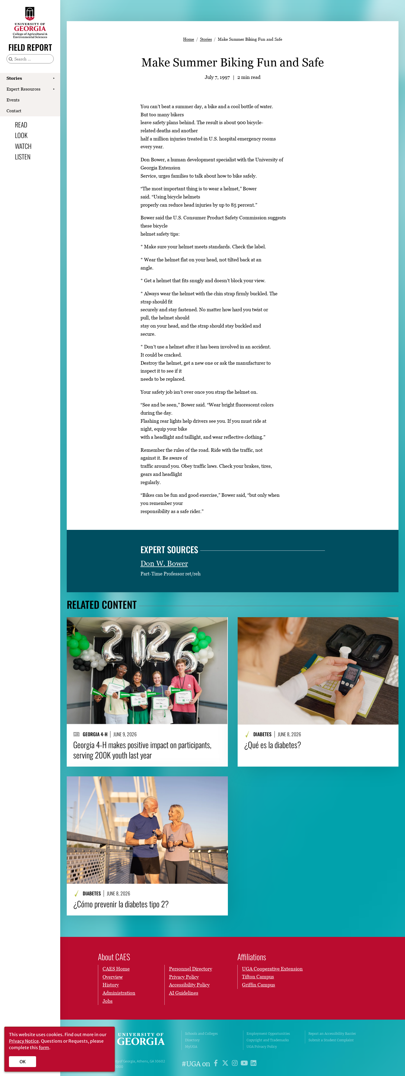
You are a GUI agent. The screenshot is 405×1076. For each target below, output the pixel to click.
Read (21, 124)
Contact (14, 110)
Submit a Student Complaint (331, 1040)
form (44, 1047)
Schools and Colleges (201, 1034)
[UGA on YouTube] (245, 1064)
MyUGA (191, 1047)
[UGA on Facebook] (216, 1064)
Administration (119, 993)
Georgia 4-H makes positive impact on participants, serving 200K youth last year (142, 749)
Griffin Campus (258, 985)
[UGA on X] (226, 1064)
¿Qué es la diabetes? (272, 744)
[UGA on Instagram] (235, 1064)
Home (188, 39)
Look (21, 135)
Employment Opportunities (268, 1034)
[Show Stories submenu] (53, 78)
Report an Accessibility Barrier (332, 1034)
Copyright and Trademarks (268, 1040)
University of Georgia (136, 1040)
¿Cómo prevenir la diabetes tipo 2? (121, 904)
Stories (14, 78)
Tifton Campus (258, 976)
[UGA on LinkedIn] (253, 1064)
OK (23, 1061)
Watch (23, 146)
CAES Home (116, 969)
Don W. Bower (164, 563)
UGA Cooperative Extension (272, 969)
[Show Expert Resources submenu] (53, 89)
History (111, 985)
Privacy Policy (184, 976)
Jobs (108, 1001)
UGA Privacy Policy (262, 1047)
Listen (22, 156)
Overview (113, 976)
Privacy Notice (24, 1041)
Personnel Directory (190, 969)
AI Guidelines (183, 993)
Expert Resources (23, 89)
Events (13, 99)
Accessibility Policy (189, 985)
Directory (192, 1040)
